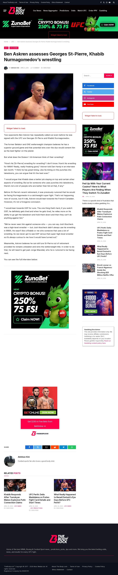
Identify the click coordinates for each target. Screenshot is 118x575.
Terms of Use (23, 2)
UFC (6, 48)
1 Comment (35, 68)
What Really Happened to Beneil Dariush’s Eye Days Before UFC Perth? (65, 498)
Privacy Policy (34, 2)
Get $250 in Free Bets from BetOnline (40, 423)
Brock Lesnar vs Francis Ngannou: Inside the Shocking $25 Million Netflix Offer (105, 270)
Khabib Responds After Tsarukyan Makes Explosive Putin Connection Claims (15, 498)
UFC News (14, 48)
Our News (37, 11)
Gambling (103, 11)
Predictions (64, 11)
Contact (67, 2)
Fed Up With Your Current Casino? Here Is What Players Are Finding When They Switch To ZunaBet (96, 188)
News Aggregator (50, 11)
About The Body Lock (10, 2)
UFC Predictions (37, 508)
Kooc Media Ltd (39, 566)
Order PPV (93, 11)
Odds (73, 11)
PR (83, 196)
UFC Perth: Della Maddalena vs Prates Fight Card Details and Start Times (39, 498)
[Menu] (4, 10)
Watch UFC (82, 11)
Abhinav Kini (15, 68)
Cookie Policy (45, 2)
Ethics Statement (57, 2)
